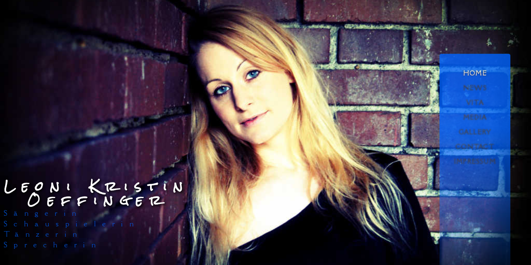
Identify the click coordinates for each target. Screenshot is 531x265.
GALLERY (475, 132)
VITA (475, 103)
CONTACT (474, 147)
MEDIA (475, 117)
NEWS (475, 88)
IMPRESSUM (475, 162)
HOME (475, 73)
